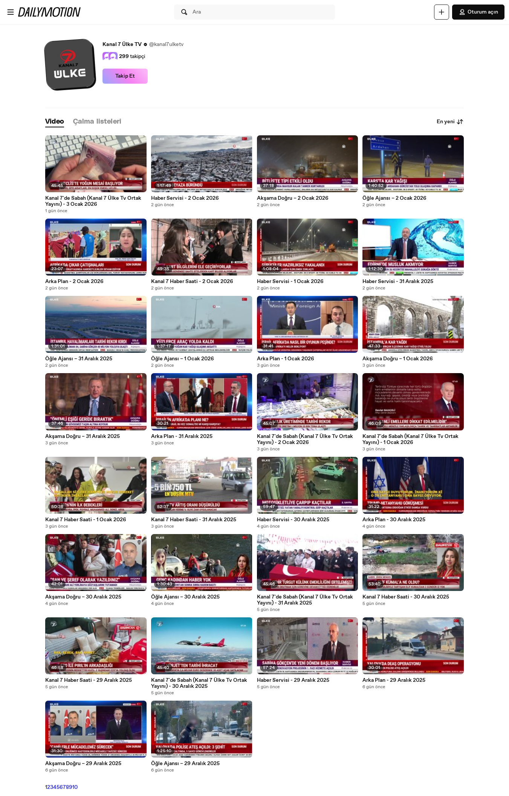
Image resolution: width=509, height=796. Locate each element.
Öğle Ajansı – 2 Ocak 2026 (394, 198)
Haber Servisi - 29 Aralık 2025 (293, 680)
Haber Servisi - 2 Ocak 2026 (185, 198)
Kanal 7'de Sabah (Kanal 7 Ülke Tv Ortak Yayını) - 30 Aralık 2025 (199, 683)
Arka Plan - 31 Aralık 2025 (181, 436)
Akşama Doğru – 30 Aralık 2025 (83, 597)
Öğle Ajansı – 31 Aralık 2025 (78, 359)
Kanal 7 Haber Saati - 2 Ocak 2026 (192, 282)
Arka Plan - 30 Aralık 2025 (393, 520)
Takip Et (125, 76)
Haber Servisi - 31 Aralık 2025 (397, 282)
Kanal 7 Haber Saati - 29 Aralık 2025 (88, 680)
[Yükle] (441, 12)
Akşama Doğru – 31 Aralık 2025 (82, 436)
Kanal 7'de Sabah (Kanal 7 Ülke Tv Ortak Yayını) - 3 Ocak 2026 (93, 201)
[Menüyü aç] (11, 12)
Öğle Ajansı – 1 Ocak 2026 (182, 359)
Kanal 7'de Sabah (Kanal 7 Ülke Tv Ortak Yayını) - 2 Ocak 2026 (305, 439)
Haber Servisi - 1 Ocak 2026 (290, 282)
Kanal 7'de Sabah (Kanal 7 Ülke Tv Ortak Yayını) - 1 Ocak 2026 (410, 439)
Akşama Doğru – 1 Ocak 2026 (397, 359)
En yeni (450, 122)
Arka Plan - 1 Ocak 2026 (285, 359)
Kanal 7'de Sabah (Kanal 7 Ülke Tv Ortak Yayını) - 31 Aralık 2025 (305, 600)
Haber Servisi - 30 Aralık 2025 (293, 520)
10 (75, 787)
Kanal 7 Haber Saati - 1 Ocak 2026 (85, 520)
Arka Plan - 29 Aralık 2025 (393, 680)
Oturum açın (478, 12)
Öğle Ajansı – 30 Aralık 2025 (185, 597)
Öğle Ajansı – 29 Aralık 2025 (185, 764)
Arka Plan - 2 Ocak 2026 (74, 282)
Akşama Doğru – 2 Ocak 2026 (293, 198)
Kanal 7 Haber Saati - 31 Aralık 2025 (193, 520)
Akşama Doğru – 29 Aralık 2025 (83, 764)
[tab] (54, 122)
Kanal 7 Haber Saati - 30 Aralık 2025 (405, 597)
